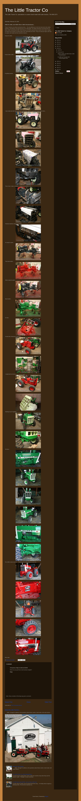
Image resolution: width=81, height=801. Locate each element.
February (60, 52)
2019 (58, 44)
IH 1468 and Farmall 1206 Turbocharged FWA (64, 57)
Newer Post (8, 702)
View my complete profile (61, 34)
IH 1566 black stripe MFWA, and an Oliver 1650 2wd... (25, 782)
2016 (58, 48)
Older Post (48, 702)
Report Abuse (59, 73)
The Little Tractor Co (26, 10)
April (59, 50)
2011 (58, 69)
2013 (58, 65)
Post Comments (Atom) (16, 705)
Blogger (46, 796)
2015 (58, 61)
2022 (58, 40)
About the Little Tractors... (12, 710)
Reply (11, 672)
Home (29, 702)
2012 (58, 67)
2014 (58, 63)
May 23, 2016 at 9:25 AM (22, 667)
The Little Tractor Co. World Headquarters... (23, 774)
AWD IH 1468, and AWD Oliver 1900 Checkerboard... (66, 54)
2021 (58, 42)
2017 (58, 46)
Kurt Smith (59, 32)
